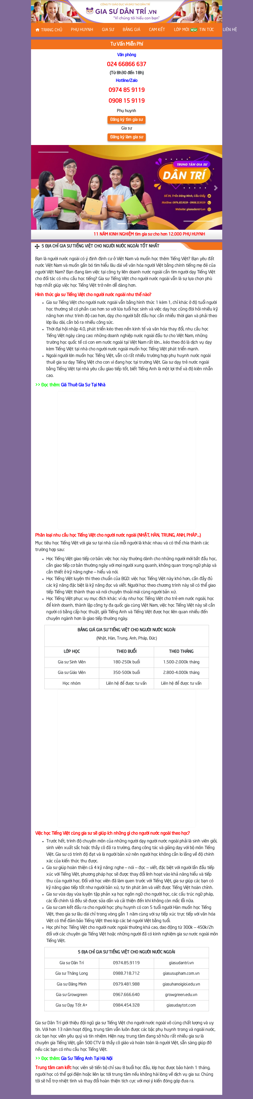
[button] (37, 187)
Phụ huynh (82, 30)
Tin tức (206, 30)
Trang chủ (51, 30)
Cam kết (157, 30)
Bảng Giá (131, 30)
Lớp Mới (184, 30)
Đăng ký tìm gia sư (126, 120)
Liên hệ (230, 30)
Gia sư (108, 30)
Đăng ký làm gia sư (126, 137)
